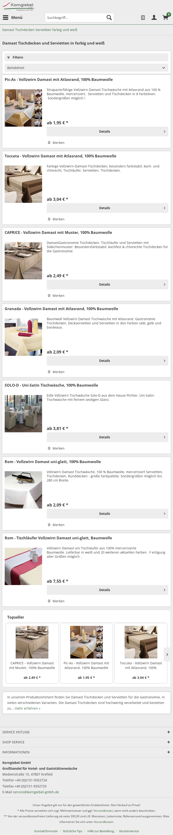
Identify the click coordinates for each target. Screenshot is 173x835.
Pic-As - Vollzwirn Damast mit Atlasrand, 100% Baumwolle (59, 79)
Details (132, 131)
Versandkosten (103, 811)
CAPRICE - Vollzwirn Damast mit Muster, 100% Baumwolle (58, 232)
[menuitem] (12, 17)
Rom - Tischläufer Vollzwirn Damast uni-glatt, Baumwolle (58, 538)
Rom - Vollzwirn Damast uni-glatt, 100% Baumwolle (53, 461)
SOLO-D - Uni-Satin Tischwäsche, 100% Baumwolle (51, 385)
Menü (12, 17)
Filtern (15, 57)
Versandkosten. (104, 822)
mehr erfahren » (27, 708)
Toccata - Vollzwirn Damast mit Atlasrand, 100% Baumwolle (60, 156)
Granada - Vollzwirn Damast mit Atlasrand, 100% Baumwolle (61, 308)
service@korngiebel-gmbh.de (36, 792)
